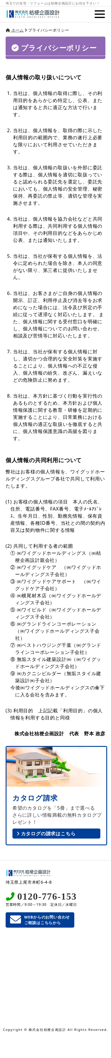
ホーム (15, 30)
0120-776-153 (47, 896)
